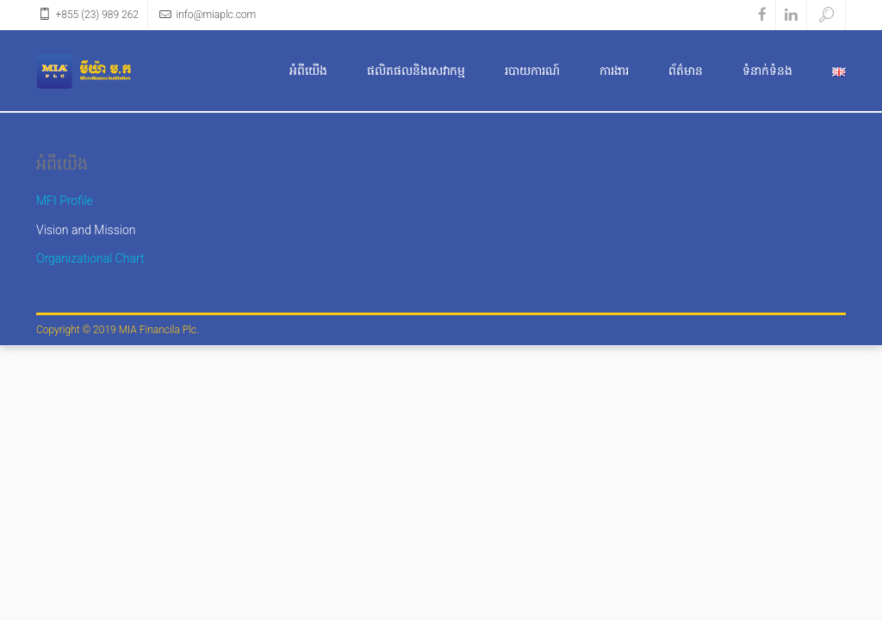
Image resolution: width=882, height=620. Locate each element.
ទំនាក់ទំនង (767, 71)
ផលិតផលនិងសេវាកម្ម (416, 71)
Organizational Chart (90, 258)
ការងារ (614, 71)
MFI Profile (64, 201)
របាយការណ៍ (532, 71)
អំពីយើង (308, 71)
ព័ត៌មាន (685, 71)
